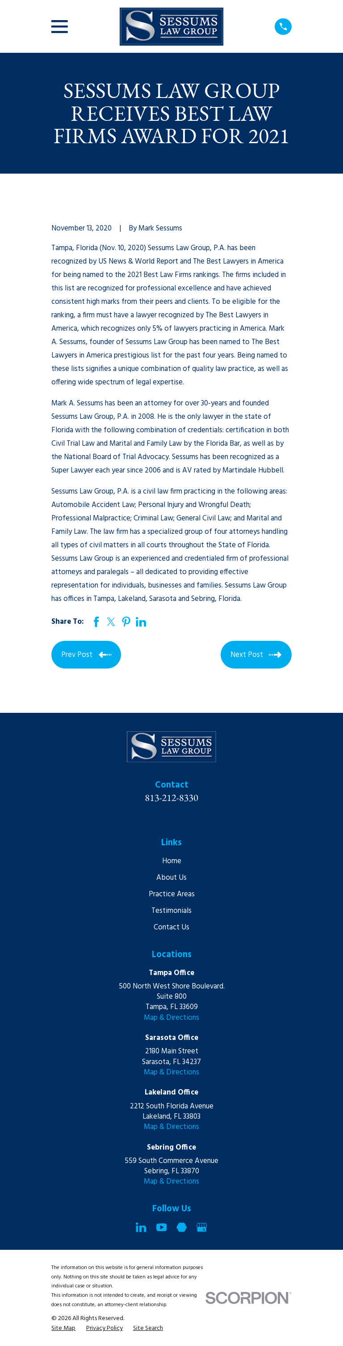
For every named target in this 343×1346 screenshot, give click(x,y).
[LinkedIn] (141, 1227)
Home (171, 861)
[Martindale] (181, 1227)
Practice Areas (172, 894)
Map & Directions (171, 1018)
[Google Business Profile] (202, 1227)
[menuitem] (63, 1328)
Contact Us (171, 927)
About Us (171, 878)
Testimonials (171, 911)
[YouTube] (161, 1227)
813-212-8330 (171, 797)
